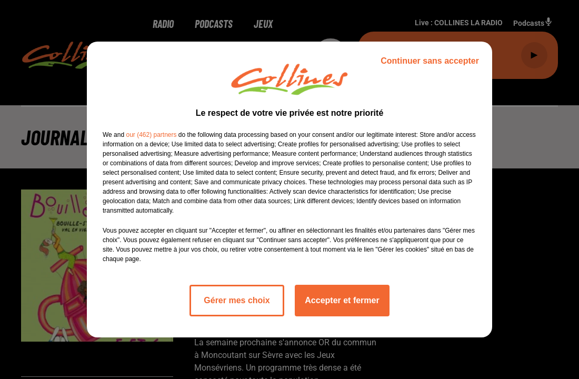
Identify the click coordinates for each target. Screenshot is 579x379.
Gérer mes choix (236, 300)
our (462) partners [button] (151, 134)
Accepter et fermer (342, 300)
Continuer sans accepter (430, 60)
